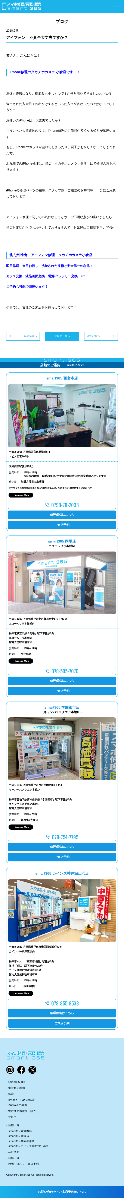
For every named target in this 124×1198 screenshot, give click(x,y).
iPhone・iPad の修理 (21, 1100)
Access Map (22, 495)
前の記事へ (30, 335)
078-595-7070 (65, 671)
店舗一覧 (13, 1125)
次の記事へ (93, 335)
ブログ (12, 1117)
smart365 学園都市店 (21, 1141)
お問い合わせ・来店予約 (23, 1164)
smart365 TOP (17, 1082)
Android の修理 (17, 1105)
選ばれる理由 (16, 1088)
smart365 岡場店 (18, 1136)
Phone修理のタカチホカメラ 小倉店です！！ (45, 72)
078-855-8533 (65, 1003)
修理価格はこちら (62, 514)
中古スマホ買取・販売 (22, 1111)
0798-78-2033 (65, 505)
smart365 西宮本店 (20, 1131)
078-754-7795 (65, 837)
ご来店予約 (62, 525)
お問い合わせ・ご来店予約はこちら (62, 1192)
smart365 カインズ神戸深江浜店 (28, 1146)
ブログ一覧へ (62, 335)
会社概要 (13, 1152)
